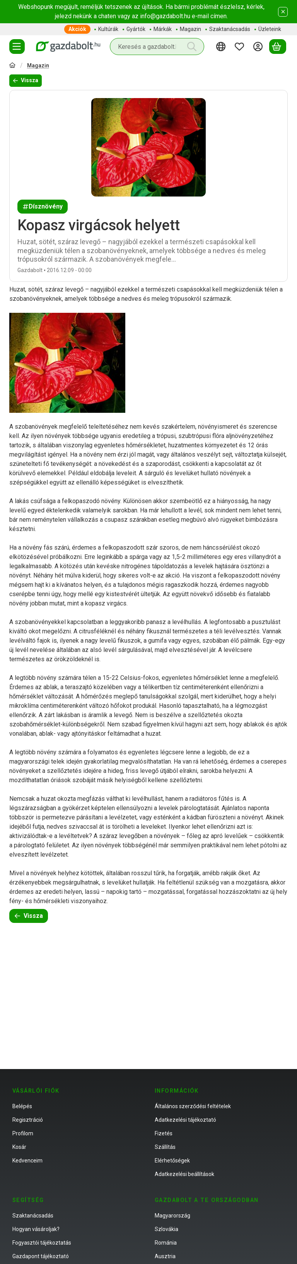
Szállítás (165, 1147)
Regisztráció (27, 1120)
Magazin (38, 65)
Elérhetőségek (172, 1160)
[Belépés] (259, 46)
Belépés (22, 1106)
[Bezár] (283, 12)
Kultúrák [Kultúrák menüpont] (108, 29)
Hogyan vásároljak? (36, 1229)
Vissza (25, 80)
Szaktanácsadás (32, 1215)
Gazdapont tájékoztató (40, 1256)
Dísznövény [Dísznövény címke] (42, 206)
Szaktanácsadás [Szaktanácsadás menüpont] (229, 29)
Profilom (22, 1133)
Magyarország (172, 1215)
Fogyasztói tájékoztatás (41, 1243)
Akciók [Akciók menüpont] (77, 29)
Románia (166, 1243)
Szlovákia (166, 1229)
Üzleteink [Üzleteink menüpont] (269, 29)
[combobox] (157, 46)
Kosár (19, 1147)
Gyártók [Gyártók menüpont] (135, 29)
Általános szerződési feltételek (193, 1106)
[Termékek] (17, 46)
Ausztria (165, 1256)
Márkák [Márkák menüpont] (163, 29)
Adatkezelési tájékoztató (185, 1120)
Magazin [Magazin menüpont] (190, 29)
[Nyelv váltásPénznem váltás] (221, 46)
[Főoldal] (12, 66)
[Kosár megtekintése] (277, 46)
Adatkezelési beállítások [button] (184, 1174)
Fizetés (163, 1133)
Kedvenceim (27, 1160)
